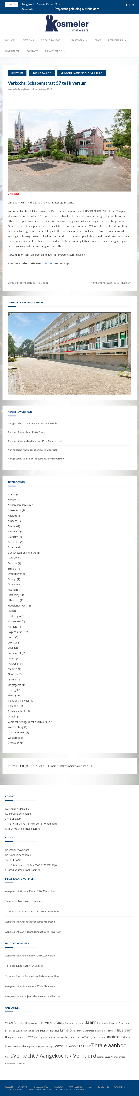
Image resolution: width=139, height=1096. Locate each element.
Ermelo (12, 568)
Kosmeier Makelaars (18, 89)
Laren (11, 637)
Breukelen (13, 542)
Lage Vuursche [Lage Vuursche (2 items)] (72, 1037)
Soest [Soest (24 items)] (58, 1045)
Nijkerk (12, 679)
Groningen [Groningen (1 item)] (89, 1031)
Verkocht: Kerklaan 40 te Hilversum (111, 282)
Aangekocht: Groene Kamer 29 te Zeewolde (32, 423)
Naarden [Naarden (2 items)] (21, 1046)
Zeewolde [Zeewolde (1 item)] (21, 1063)
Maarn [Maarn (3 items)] (126, 1037)
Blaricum (13, 536)
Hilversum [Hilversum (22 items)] (124, 1030)
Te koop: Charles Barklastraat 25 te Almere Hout (35, 441)
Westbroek (14, 737)
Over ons (28, 40)
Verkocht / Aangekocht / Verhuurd (81, 73)
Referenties (115, 40)
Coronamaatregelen (40, 1089)
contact (49, 263)
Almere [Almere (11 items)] (19, 1022)
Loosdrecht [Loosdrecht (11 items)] (114, 1037)
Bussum (12, 558)
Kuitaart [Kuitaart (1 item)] (60, 1037)
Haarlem (13, 589)
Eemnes (12, 563)
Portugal (13, 690)
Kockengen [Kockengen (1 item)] (39, 1037)
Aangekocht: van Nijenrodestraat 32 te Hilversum (36, 458)
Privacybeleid (53, 51)
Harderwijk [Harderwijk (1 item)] (109, 1031)
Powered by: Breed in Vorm (70, 1089)
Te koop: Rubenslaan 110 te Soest (26, 432)
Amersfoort (14, 510)
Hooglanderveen (17, 605)
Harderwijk (14, 595)
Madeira (12, 669)
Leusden (13, 647)
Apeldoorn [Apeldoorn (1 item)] (70, 1023)
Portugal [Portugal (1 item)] (49, 1046)
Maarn (11, 658)
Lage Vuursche (16, 632)
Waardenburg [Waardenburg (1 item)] (103, 1057)
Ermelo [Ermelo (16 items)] (66, 1030)
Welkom (10, 40)
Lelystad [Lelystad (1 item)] (92, 1037)
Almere (12, 499)
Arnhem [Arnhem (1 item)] (80, 1023)
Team (97, 40)
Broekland (14, 547)
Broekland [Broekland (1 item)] (10, 1031)
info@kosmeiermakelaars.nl (73, 766)
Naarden (13, 674)
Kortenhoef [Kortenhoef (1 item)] (50, 1037)
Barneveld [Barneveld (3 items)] (102, 1023)
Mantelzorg (75, 1087)
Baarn (11, 526)
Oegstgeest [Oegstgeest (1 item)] (40, 1046)
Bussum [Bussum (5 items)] (44, 1030)
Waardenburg (15, 727)
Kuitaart (12, 626)
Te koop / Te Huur (18, 700)
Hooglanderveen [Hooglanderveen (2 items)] (14, 1037)
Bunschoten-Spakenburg (22, 552)
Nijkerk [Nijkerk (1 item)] (30, 1046)
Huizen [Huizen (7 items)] (28, 1037)
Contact (32, 51)
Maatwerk (77, 40)
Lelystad (13, 642)
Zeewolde (13, 743)
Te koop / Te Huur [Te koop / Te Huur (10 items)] (77, 1046)
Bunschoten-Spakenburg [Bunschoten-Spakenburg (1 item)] (27, 1031)
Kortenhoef (14, 621)
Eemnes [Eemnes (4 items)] (54, 1030)
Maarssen (13, 663)
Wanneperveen (16, 732)
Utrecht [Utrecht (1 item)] (9, 1057)
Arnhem (12, 521)
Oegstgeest (14, 685)
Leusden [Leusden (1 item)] (101, 1037)
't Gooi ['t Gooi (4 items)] (9, 1023)
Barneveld (13, 531)
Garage (12, 579)
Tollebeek (13, 706)
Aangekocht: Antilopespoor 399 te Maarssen (33, 449)
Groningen (14, 584)
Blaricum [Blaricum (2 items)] (113, 1023)
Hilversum (17, 73)
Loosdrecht (14, 653)
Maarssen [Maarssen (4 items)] (11, 1046)
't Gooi (12, 494)
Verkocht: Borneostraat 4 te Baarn (28, 282)
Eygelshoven (15, 573)
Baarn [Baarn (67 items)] (90, 1022)
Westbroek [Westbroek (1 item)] (10, 1063)
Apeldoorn (14, 515)
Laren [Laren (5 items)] (84, 1037)
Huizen (12, 610)
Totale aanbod (50, 40)
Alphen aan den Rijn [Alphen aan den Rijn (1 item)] (34, 1023)
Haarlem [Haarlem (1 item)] (99, 1031)
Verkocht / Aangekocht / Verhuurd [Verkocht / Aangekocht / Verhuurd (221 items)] (54, 1055)
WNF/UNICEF (12, 51)
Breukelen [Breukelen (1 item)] (124, 1023)
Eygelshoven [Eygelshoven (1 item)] (78, 1031)
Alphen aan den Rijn (19, 505)
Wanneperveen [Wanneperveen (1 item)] (118, 1057)
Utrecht (12, 716)
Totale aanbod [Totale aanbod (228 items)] (109, 1045)
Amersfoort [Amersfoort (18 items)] (54, 1022)
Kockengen (14, 616)
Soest (11, 695)
